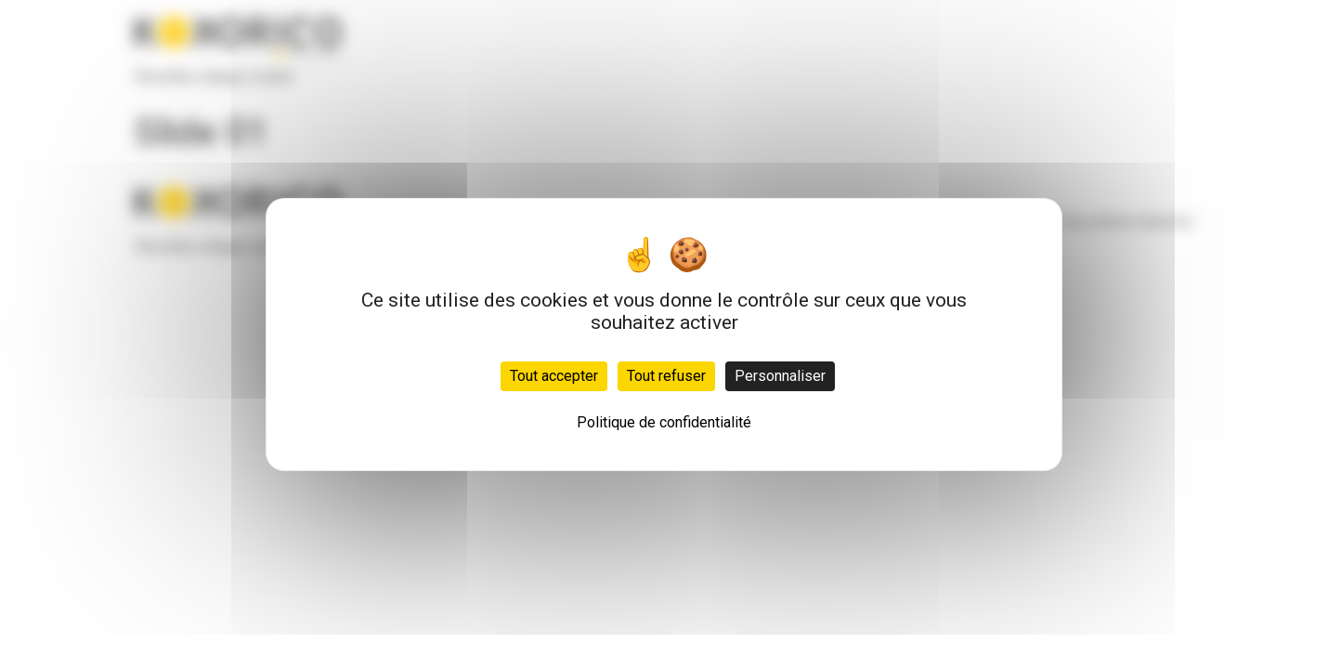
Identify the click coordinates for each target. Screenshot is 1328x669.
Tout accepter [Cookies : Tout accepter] (554, 376)
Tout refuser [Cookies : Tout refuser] (666, 376)
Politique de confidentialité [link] (664, 422)
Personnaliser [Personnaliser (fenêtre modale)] (780, 376)
